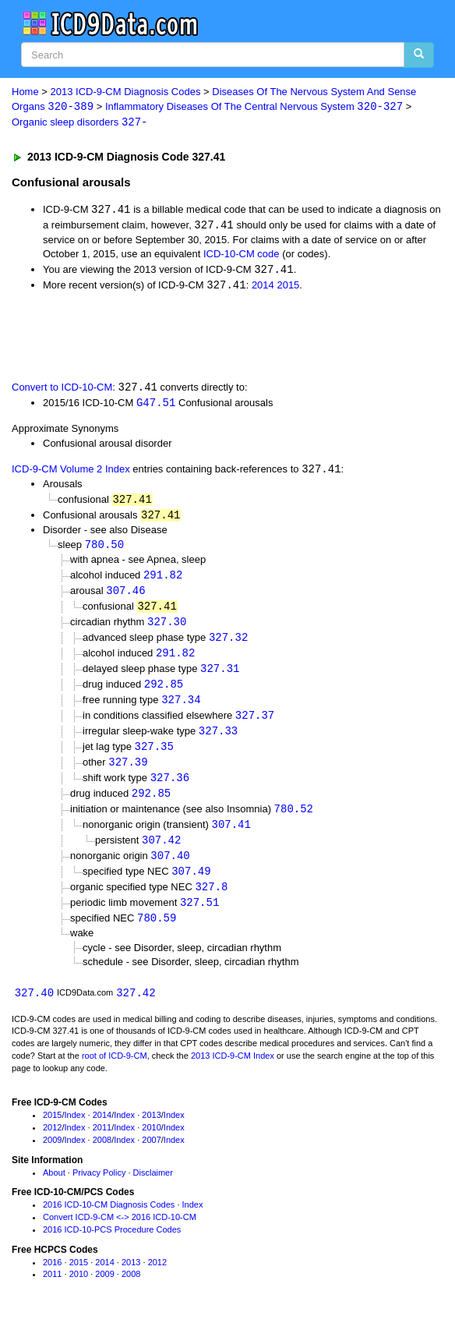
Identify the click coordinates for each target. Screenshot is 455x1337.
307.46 (125, 596)
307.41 (230, 836)
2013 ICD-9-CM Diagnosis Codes (126, 91)
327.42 (135, 1007)
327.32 (228, 644)
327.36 (169, 788)
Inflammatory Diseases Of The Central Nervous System (254, 107)
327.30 (166, 628)
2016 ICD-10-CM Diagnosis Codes (109, 1221)
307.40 (169, 868)
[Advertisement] (182, 337)
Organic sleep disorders (80, 123)
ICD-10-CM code (241, 255)
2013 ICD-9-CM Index (232, 1071)
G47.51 (155, 405)
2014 (263, 287)
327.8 (211, 900)
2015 (288, 287)
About (54, 1188)
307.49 (190, 884)
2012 (52, 1143)
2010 (151, 1143)
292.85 (163, 692)
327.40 (34, 1007)
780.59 (156, 932)
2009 (52, 1155)
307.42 (161, 852)
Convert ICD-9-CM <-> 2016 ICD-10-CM (119, 1232)
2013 (151, 1131)
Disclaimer (153, 1188)
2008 (102, 1155)
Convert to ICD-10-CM (62, 391)
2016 (52, 1277)
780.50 (104, 550)
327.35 (154, 756)
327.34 (180, 708)
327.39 (127, 773)
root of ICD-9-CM (114, 1071)
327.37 (254, 724)
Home (25, 91)
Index (75, 1131)
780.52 (293, 820)
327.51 (199, 917)
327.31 (219, 676)
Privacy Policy (98, 1188)
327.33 (218, 740)
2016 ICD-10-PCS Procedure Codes (112, 1245)
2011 (102, 1143)
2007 (151, 1155)
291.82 (162, 580)
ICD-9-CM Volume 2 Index (71, 473)
